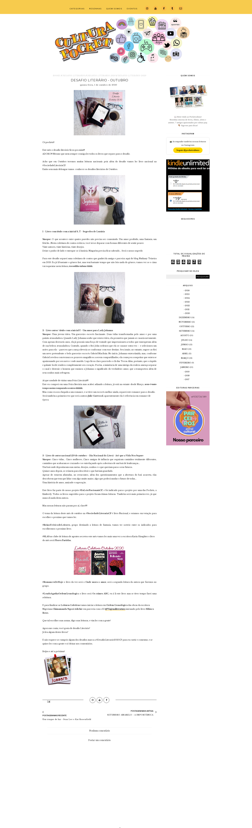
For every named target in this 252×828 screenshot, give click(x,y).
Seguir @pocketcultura (187, 150)
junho (185, 344)
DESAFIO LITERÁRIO (74, 75)
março (185, 358)
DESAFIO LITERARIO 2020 (101, 75)
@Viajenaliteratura (115, 609)
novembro (185, 322)
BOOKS (56, 75)
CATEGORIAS (77, 9)
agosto (185, 335)
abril (185, 353)
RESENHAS (95, 9)
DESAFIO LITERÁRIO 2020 (132, 75)
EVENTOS (132, 9)
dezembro (185, 317)
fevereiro (185, 363)
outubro (185, 326)
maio (185, 349)
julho (185, 340)
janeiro (185, 367)
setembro (185, 331)
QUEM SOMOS (114, 9)
